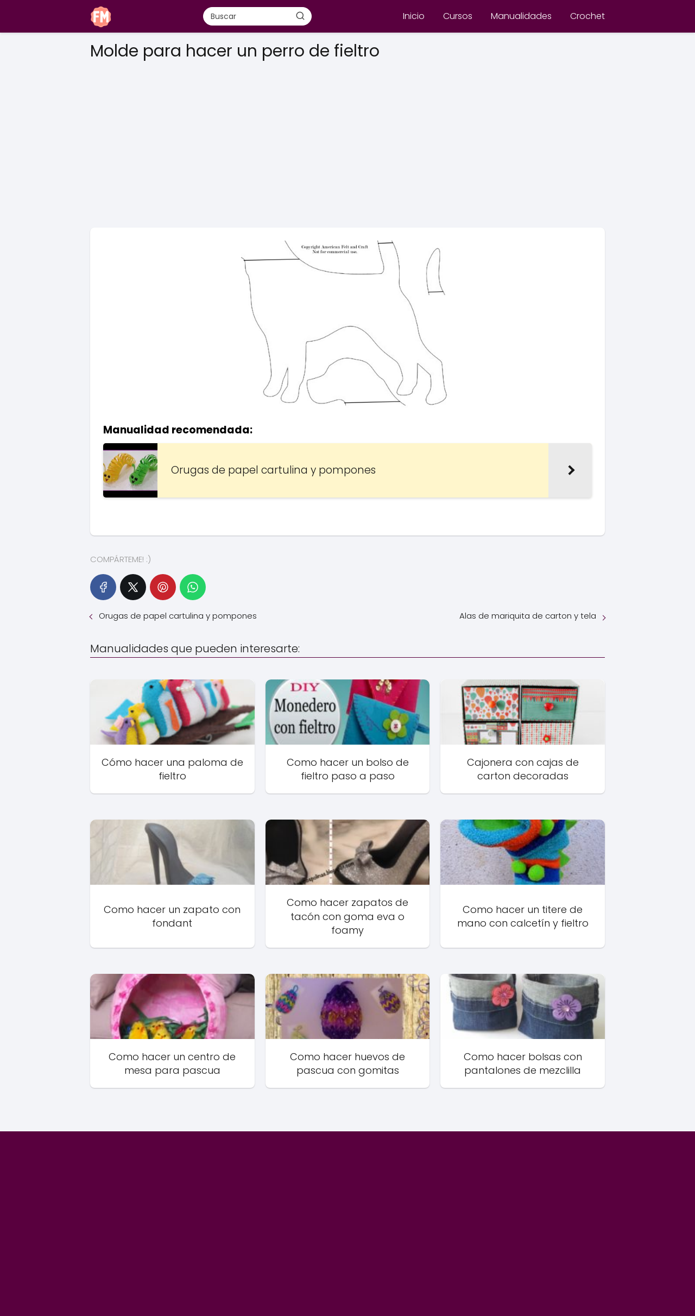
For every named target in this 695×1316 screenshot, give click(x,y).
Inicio (414, 16)
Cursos (457, 16)
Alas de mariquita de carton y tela (527, 615)
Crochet (587, 16)
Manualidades (521, 16)
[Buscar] (300, 15)
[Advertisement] (347, 141)
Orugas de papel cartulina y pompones (178, 615)
